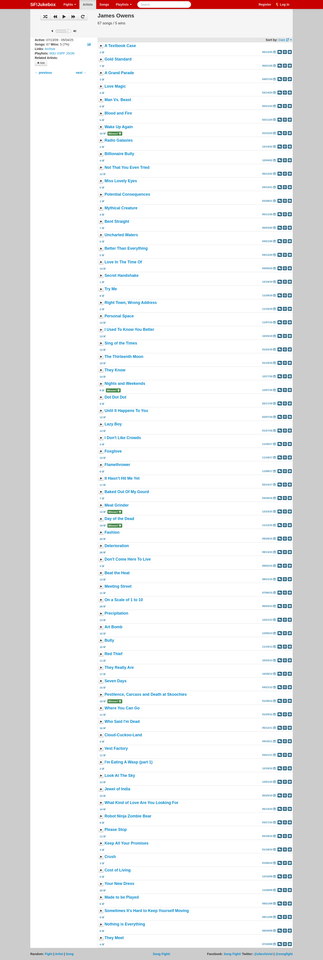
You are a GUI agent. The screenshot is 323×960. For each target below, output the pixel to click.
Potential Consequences (127, 194)
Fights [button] (69, 4)
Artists (88, 4)
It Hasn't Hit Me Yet (122, 478)
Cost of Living (118, 870)
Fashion (112, 532)
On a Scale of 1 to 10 (124, 600)
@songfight (284, 954)
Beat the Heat (117, 573)
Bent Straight (117, 221)
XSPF (61, 53)
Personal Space (119, 316)
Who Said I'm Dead (122, 721)
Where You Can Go (122, 708)
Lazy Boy (113, 424)
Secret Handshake (122, 275)
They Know (115, 370)
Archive (50, 49)
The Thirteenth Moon (124, 356)
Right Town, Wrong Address (131, 302)
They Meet (114, 938)
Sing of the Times (121, 343)
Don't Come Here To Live (128, 559)
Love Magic (115, 86)
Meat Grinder (117, 505)
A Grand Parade (119, 73)
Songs (104, 4)
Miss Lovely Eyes (121, 181)
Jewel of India (117, 789)
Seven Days (116, 681)
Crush (110, 856)
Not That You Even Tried (127, 167)
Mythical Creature (121, 208)
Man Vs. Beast (118, 100)
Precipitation (116, 613)
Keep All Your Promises (126, 843)
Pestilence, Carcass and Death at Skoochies (146, 694)
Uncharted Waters (121, 235)
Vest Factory (116, 748)
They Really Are (119, 667)
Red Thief (113, 654)
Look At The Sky (120, 775)
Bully (109, 640)
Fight (48, 954)
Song (70, 954)
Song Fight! (161, 954)
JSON (70, 53)
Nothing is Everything (125, 924)
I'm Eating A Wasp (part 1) (129, 762)
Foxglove (113, 451)
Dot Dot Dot (115, 397)
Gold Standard (118, 59)
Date (285, 40)
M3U (52, 53)
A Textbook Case (120, 45)
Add (41, 63)
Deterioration (117, 546)
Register (265, 4)
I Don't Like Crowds (123, 438)
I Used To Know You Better (129, 329)
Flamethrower (117, 465)
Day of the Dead (119, 519)
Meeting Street (118, 586)
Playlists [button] (124, 4)
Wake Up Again (119, 127)
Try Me (111, 289)
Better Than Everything (126, 248)
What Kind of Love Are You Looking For (141, 802)
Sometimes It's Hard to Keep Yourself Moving (147, 910)
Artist (59, 954)
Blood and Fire (118, 113)
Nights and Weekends (125, 383)
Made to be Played (122, 897)
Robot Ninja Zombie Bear (128, 816)
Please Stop (116, 830)
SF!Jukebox (43, 4)
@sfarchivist (263, 954)
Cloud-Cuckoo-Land (123, 735)
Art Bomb (113, 627)
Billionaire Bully (119, 154)
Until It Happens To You (126, 410)
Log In (284, 4)
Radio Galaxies (119, 140)
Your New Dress (119, 884)
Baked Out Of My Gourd (127, 492)
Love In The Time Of (123, 262)
